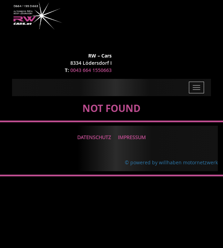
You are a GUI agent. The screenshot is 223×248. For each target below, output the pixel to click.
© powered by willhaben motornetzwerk (171, 162)
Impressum (132, 137)
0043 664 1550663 (91, 70)
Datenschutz (94, 137)
